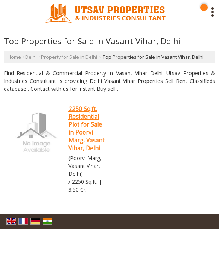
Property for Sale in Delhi (69, 57)
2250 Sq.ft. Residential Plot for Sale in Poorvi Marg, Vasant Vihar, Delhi (86, 128)
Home (14, 57)
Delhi (31, 57)
